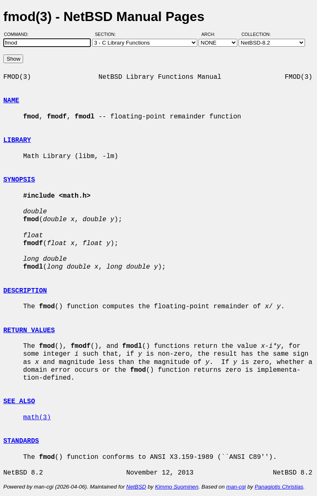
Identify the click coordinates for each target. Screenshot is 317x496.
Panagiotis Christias (279, 487)
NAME (11, 100)
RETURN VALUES (29, 330)
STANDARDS (21, 441)
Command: (18, 34)
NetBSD (136, 487)
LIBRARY (17, 140)
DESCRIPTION (25, 290)
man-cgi (236, 487)
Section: (107, 34)
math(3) (37, 417)
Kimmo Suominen (176, 487)
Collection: (256, 34)
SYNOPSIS (19, 179)
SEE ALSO (19, 401)
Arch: (211, 34)
